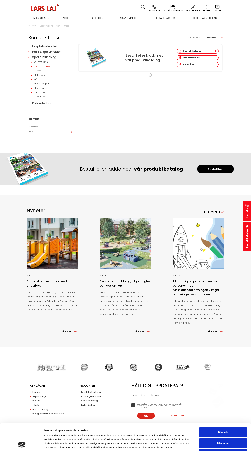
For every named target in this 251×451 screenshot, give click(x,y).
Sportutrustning (44, 57)
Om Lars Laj (39, 18)
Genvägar (37, 386)
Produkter (96, 18)
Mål (36, 79)
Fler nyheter (212, 212)
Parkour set (40, 92)
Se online (188, 64)
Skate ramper (41, 83)
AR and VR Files (129, 18)
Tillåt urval (223, 418)
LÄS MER (70, 331)
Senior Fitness (42, 66)
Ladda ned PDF (192, 57)
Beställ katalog (165, 18)
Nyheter (68, 18)
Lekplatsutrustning (46, 46)
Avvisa (223, 429)
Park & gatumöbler (46, 52)
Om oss (36, 392)
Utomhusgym (41, 61)
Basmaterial (33, 127)
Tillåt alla (223, 407)
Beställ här (215, 169)
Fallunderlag (41, 103)
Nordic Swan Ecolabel (205, 18)
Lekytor (38, 70)
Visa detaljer (181, 444)
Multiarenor (40, 75)
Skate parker (41, 88)
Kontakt (247, 213)
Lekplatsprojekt (40, 396)
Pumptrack (40, 96)
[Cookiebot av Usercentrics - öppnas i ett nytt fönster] (21, 444)
